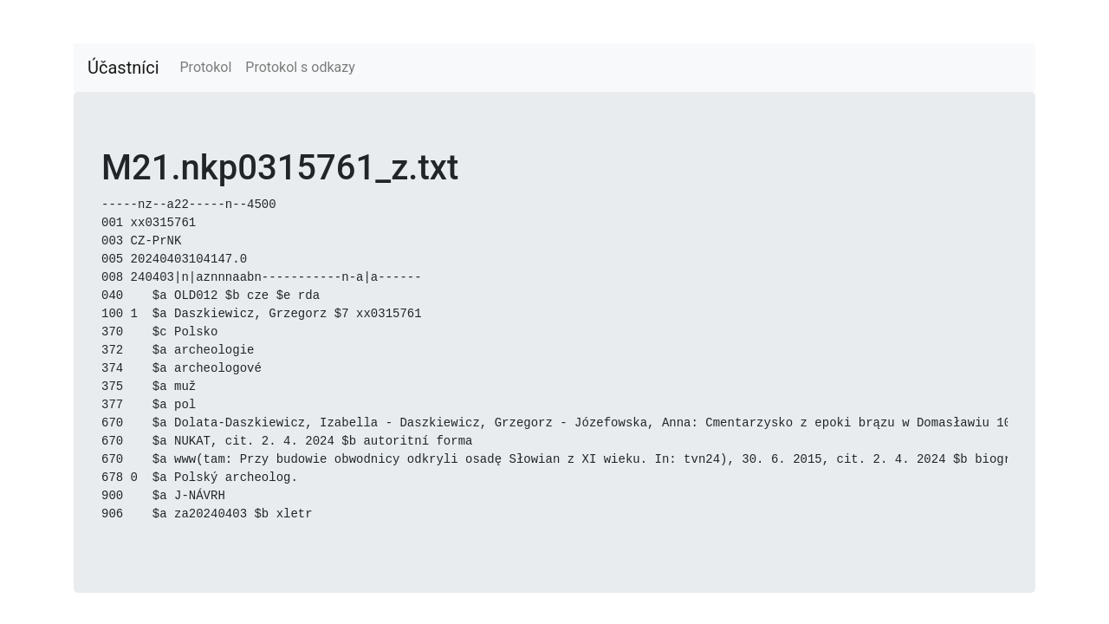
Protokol (206, 67)
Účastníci (123, 67)
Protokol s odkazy (299, 67)
